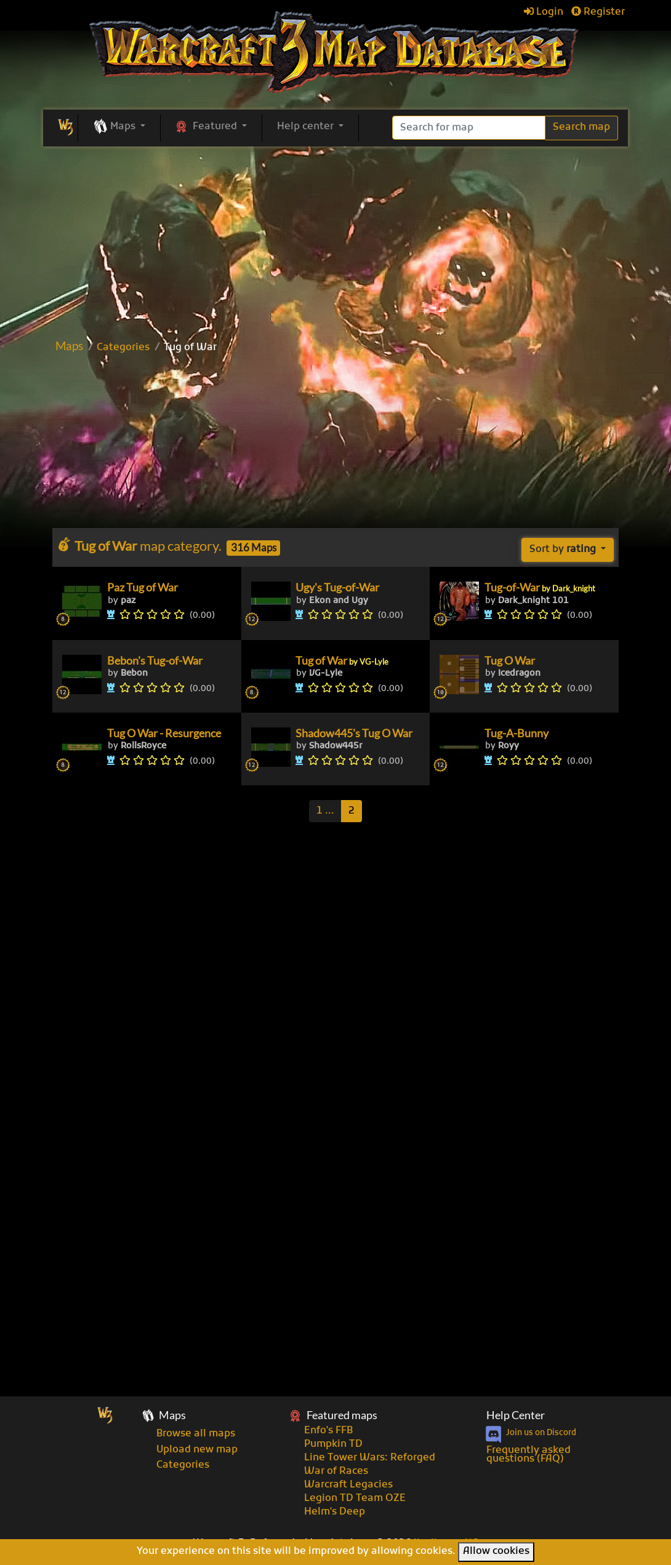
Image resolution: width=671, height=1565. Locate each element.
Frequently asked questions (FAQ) (528, 1454)
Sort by (563, 549)
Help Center (515, 1415)
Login (543, 12)
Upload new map (197, 1450)
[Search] (468, 128)
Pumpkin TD (333, 1444)
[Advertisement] (338, 239)
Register (598, 12)
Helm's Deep (334, 1512)
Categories (123, 348)
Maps (69, 345)
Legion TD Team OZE (355, 1498)
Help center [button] (306, 127)
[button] (119, 127)
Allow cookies (496, 1551)
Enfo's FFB (328, 1431)
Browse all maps (195, 1434)
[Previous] (325, 811)
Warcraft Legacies (348, 1485)
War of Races (336, 1471)
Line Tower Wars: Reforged (369, 1458)
